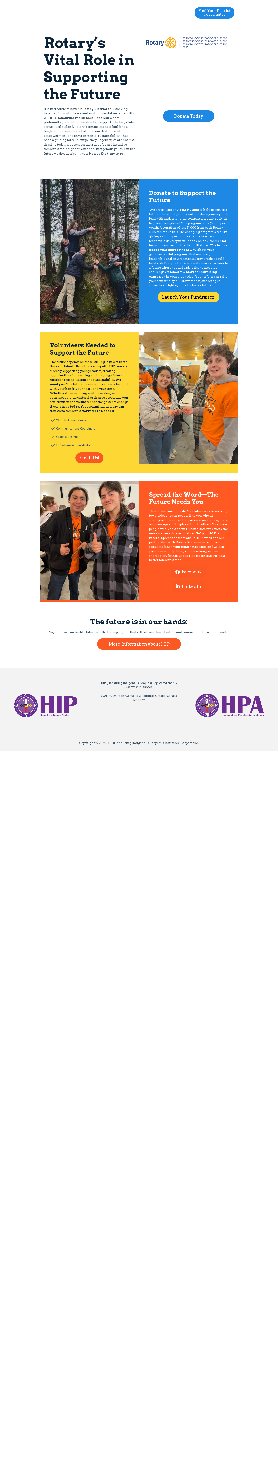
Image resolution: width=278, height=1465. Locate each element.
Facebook (188, 571)
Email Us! (89, 457)
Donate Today (188, 116)
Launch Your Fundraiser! (188, 297)
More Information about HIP (139, 644)
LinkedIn (188, 586)
